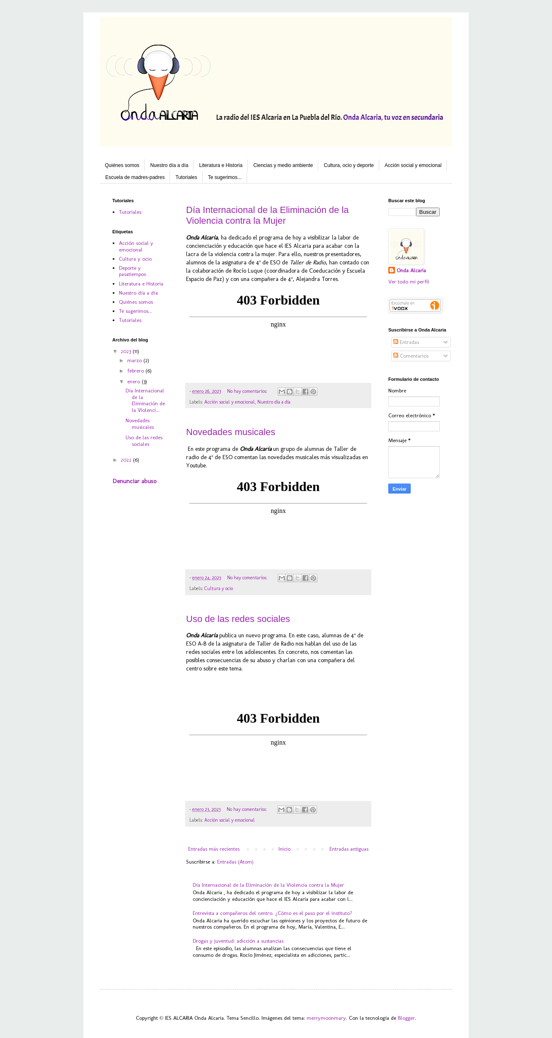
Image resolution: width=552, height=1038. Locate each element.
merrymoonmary (326, 1018)
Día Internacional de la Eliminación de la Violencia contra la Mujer (267, 215)
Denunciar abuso (134, 481)
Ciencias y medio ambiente (283, 165)
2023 (127, 351)
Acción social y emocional (413, 165)
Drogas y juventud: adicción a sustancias (238, 941)
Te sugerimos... (225, 177)
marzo (135, 360)
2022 (127, 460)
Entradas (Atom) (235, 862)
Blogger (406, 1018)
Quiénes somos (122, 165)
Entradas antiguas (348, 849)
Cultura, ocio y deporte (349, 165)
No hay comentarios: (248, 391)
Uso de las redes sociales (238, 619)
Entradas (406, 342)
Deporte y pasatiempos (132, 271)
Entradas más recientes (214, 849)
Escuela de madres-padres (135, 177)
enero (134, 381)
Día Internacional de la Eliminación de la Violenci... (145, 400)
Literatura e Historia (220, 165)
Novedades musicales (230, 432)
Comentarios (411, 356)
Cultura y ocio (218, 588)
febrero (136, 371)
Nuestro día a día (169, 165)
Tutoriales (186, 177)
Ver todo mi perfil (408, 281)
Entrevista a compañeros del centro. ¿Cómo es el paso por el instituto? (272, 913)
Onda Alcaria (411, 270)
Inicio (284, 849)
